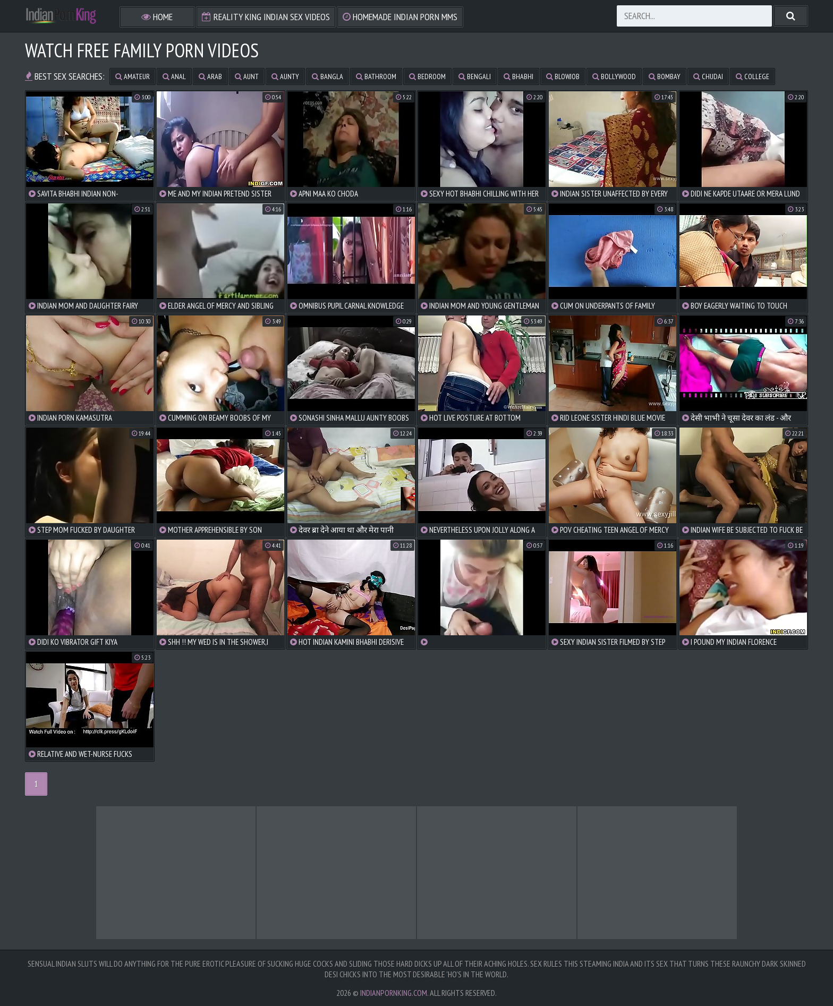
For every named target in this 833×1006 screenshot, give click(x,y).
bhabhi (518, 76)
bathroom (376, 76)
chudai (708, 76)
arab (210, 76)
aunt (247, 76)
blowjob (563, 76)
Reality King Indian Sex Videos (266, 17)
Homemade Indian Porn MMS (400, 17)
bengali (474, 76)
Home (157, 17)
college (752, 76)
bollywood (614, 76)
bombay (665, 76)
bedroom (427, 76)
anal (174, 76)
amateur (132, 76)
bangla (327, 76)
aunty (285, 76)
